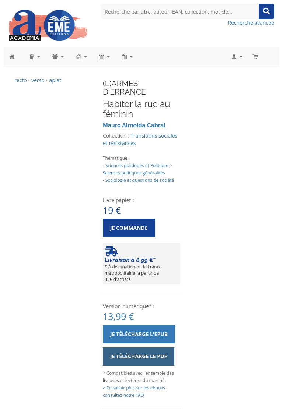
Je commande (129, 227)
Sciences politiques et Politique (136, 165)
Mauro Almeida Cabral (134, 125)
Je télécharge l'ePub (139, 334)
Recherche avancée (251, 22)
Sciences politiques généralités (134, 173)
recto (20, 80)
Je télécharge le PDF (138, 356)
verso (38, 80)
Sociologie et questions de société (139, 180)
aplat (55, 80)
